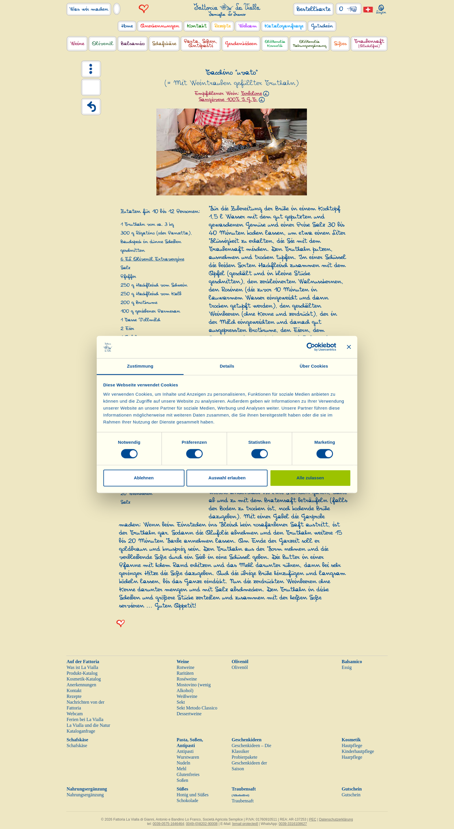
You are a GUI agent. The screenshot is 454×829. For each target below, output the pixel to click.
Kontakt (74, 690)
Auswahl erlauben (227, 477)
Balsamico (352, 661)
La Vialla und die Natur (88, 725)
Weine (183, 661)
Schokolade (187, 800)
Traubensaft (243, 800)
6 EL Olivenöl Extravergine (152, 259)
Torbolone (251, 93)
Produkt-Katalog (82, 673)
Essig (347, 667)
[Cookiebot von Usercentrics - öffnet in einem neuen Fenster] (310, 347)
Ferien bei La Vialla (85, 719)
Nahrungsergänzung (87, 788)
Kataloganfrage (81, 731)
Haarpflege (352, 757)
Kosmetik (351, 739)
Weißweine (187, 696)
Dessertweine (189, 713)
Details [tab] (227, 366)
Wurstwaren (188, 757)
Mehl (181, 768)
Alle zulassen (310, 477)
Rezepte (74, 696)
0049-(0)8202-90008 (201, 824)
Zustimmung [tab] (140, 366)
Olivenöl (240, 661)
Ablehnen (143, 477)
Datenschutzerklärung (336, 819)
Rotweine (185, 667)
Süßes (182, 788)
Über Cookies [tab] (314, 366)
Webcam (75, 713)
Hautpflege (352, 745)
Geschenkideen (246, 739)
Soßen (182, 780)
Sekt (181, 702)
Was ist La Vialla (82, 667)
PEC (312, 819)
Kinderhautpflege (358, 751)
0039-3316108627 (293, 824)
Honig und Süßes (192, 794)
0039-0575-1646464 (168, 824)
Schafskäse (77, 739)
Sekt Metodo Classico (197, 707)
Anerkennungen (81, 684)
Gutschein (352, 788)
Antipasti (185, 751)
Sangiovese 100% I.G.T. (228, 99)
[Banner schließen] (349, 347)
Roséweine (187, 678)
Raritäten (185, 673)
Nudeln (183, 762)
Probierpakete (244, 757)
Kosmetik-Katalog (84, 678)
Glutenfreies (188, 774)
